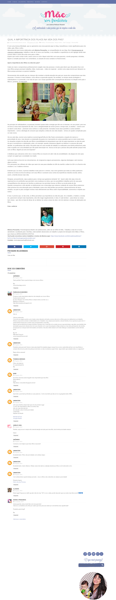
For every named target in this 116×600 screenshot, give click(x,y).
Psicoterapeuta (50, 43)
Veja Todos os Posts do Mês (93, 207)
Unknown (16, 318)
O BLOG (14, 2)
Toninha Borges (19, 371)
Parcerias (98, 235)
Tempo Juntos (58, 43)
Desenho (81, 225)
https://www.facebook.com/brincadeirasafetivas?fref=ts (28, 246)
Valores (91, 241)
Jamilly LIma (17, 437)
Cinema (93, 219)
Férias (87, 228)
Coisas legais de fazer (86, 222)
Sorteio (99, 238)
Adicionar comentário (19, 533)
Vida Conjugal (67, 43)
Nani (14, 385)
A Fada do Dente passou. (98, 123)
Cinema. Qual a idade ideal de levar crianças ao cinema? (98, 117)
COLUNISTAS (22, 2)
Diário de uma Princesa (19, 494)
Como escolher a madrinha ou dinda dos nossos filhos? (98, 142)
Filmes (81, 228)
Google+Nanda (17, 430)
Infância (94, 228)
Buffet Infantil (84, 219)
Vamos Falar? (100, 241)
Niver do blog (83, 235)
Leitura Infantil (84, 232)
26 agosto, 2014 (18, 453)
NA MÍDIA (37, 2)
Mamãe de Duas (17, 428)
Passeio (81, 238)
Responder (16, 296)
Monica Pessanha (19, 513)
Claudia (16, 501)
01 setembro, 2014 (18, 515)
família (43, 43)
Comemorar (98, 222)
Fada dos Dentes (99, 225)
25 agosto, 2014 (18, 286)
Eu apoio (89, 225)
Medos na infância (97, 232)
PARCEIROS (30, 2)
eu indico (82, 245)
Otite (91, 235)
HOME (9, 2)
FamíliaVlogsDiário (20, 300)
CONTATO (44, 2)
